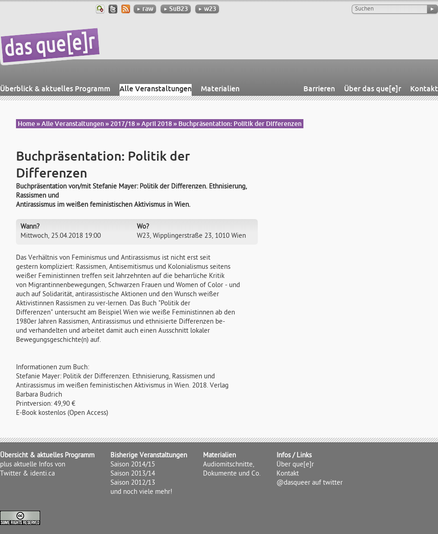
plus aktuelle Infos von (32, 465)
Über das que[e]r (372, 88)
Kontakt (424, 88)
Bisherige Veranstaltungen (148, 456)
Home (26, 123)
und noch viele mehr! (141, 492)
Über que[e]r (295, 465)
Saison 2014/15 (132, 465)
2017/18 (122, 123)
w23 (207, 8)
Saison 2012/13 (132, 483)
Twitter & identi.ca (27, 474)
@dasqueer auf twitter (309, 483)
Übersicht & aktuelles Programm (47, 456)
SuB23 (175, 8)
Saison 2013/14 (132, 474)
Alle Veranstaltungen (156, 88)
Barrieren (319, 88)
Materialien (220, 88)
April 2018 (156, 123)
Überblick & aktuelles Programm (55, 88)
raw (144, 8)
